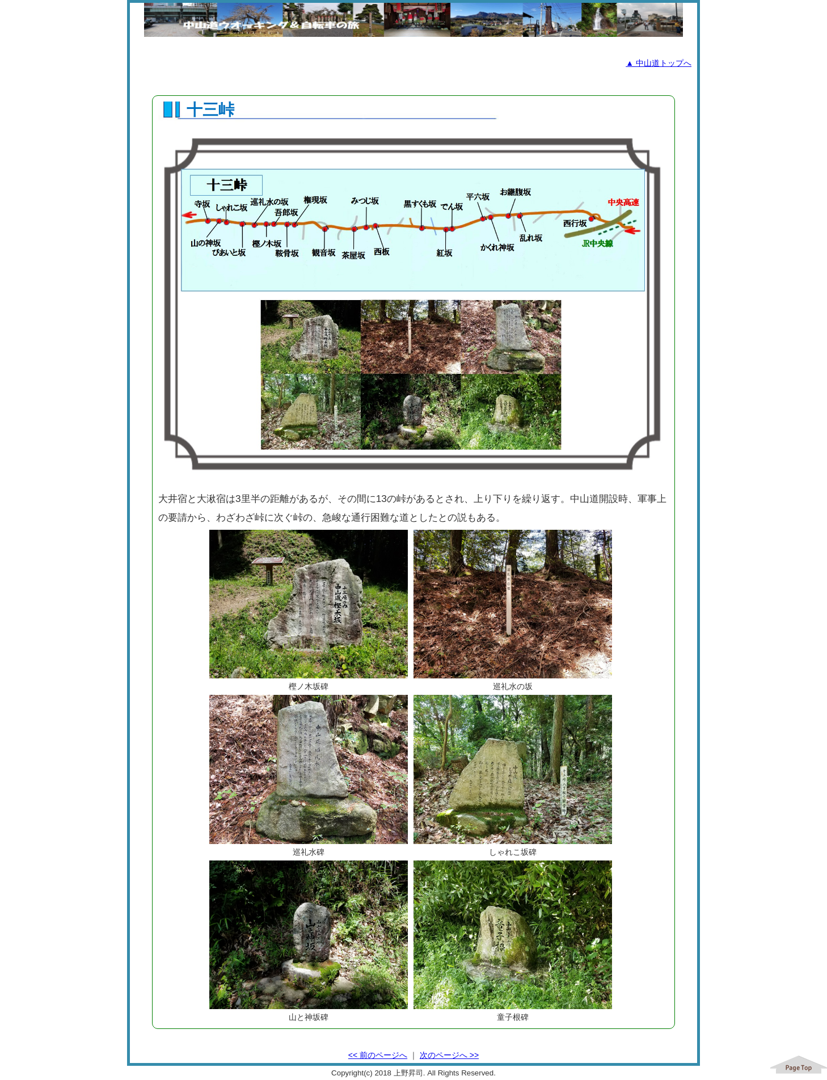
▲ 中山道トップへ (658, 63)
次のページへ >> (449, 1055)
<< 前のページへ (377, 1055)
